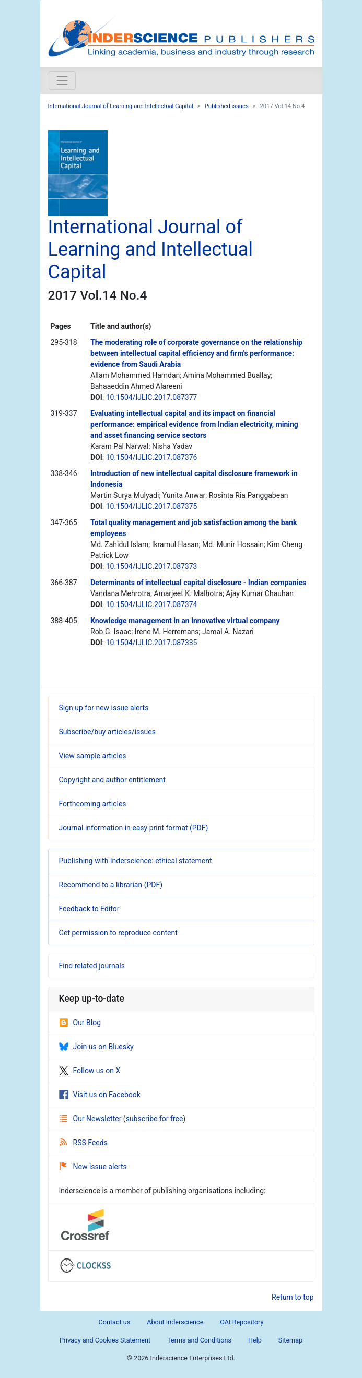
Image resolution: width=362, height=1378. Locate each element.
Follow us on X (90, 1070)
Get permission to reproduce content (118, 933)
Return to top (293, 1297)
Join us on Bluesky (96, 1046)
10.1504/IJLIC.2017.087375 (151, 506)
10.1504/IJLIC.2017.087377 (151, 397)
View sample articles (92, 756)
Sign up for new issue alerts (104, 708)
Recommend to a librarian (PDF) (111, 885)
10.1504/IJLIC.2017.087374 (151, 604)
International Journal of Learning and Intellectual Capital (120, 106)
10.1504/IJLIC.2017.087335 (151, 642)
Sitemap (290, 1340)
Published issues (227, 106)
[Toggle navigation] (62, 80)
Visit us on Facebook (100, 1094)
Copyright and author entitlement (112, 780)
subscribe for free (154, 1118)
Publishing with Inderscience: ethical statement (135, 861)
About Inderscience (175, 1322)
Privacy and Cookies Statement (105, 1340)
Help (255, 1340)
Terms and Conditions (199, 1340)
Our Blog (80, 1022)
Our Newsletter (91, 1118)
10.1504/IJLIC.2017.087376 (151, 457)
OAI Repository (241, 1322)
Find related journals (92, 965)
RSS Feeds (84, 1142)
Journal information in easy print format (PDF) (133, 828)
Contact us (115, 1322)
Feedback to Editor (89, 909)
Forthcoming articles (92, 804)
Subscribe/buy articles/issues (107, 732)
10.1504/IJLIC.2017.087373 (151, 566)
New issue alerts (93, 1166)
